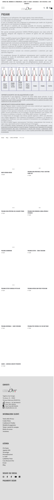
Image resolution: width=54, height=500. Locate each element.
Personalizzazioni (8, 454)
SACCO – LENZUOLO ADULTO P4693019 (11, 364)
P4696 (20, 82)
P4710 (20, 86)
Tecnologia (6, 452)
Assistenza (6, 431)
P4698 (5, 86)
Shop (7, 137)
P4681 (35, 86)
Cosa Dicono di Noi (8, 461)
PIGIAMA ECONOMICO (6, 250)
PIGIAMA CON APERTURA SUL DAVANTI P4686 (12, 211)
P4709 (13, 87)
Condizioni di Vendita (9, 423)
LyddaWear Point (8, 458)
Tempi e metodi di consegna (11, 427)
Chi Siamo (6, 448)
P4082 (12, 85)
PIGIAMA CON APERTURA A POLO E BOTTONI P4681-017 (39, 172)
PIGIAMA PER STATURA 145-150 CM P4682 (38, 326)
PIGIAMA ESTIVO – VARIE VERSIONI (36, 250)
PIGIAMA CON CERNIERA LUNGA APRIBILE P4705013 (38, 212)
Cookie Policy (7, 421)
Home (2, 137)
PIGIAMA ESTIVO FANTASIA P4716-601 (10, 288)
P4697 (5, 84)
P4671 (27, 84)
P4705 (50, 86)
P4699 (5, 88)
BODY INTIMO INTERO (6, 172)
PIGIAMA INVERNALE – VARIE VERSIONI (11, 326)
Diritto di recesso (7, 429)
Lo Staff (5, 456)
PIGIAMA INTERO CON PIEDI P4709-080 (37, 288)
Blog (4, 465)
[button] (50, 8)
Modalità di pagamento (9, 425)
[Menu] (4, 8)
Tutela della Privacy (8, 419)
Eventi (4, 463)
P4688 (12, 83)
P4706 (20, 84)
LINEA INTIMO (14, 137)
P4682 (27, 88)
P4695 (20, 88)
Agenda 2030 (6, 450)
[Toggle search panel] (44, 7)
